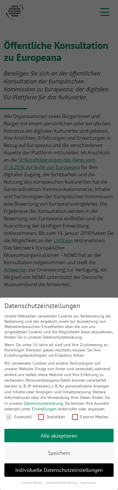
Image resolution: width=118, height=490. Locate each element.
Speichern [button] (59, 453)
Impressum (88, 483)
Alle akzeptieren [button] (59, 435)
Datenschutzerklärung (43, 403)
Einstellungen (44, 409)
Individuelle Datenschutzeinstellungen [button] (59, 470)
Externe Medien (90, 416)
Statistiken (51, 416)
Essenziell (19, 416)
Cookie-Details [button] (32, 483)
